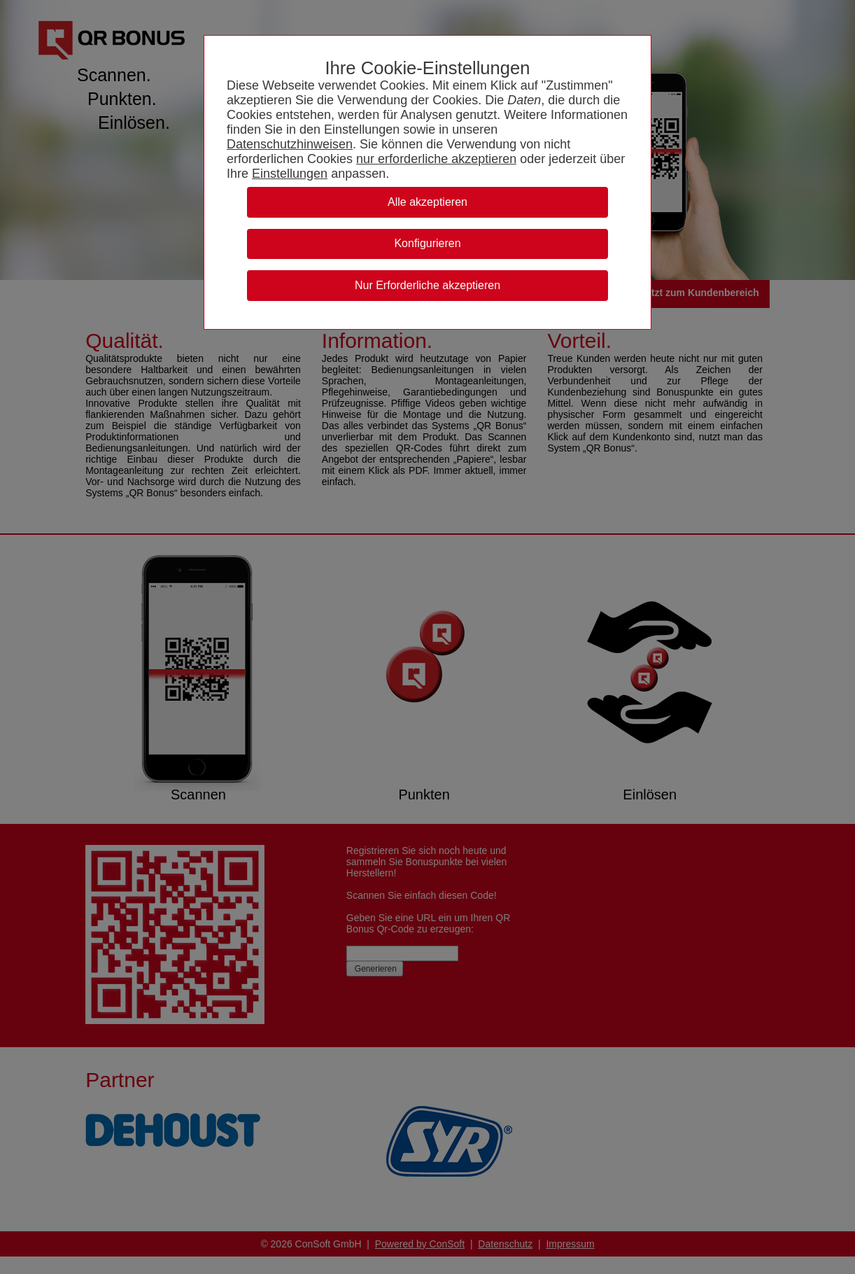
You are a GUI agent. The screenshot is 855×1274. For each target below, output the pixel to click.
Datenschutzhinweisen (290, 144)
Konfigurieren (427, 243)
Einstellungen (289, 174)
